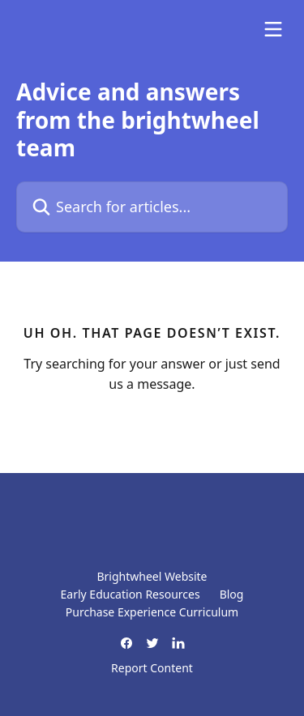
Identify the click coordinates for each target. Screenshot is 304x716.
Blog (232, 594)
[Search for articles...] (152, 206)
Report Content (152, 668)
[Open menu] (273, 29)
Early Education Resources (130, 594)
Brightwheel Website (151, 576)
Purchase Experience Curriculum (152, 612)
